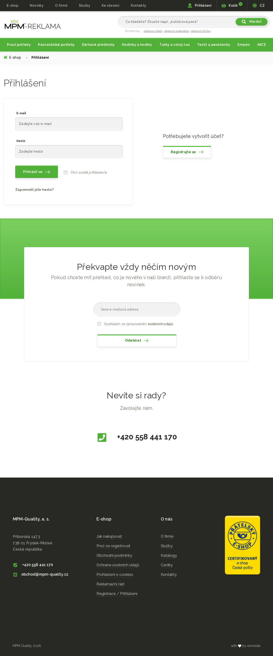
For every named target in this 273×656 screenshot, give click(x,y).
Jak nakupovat (109, 536)
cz (33, 24)
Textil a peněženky (213, 45)
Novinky (37, 5)
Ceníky (167, 565)
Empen (244, 45)
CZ (258, 5)
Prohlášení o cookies (114, 574)
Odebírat (137, 340)
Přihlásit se (36, 172)
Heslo (20, 141)
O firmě (61, 5)
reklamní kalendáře (176, 31)
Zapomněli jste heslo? (34, 190)
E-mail (21, 113)
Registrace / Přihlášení (116, 593)
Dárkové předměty (98, 45)
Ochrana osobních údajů (117, 565)
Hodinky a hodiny (137, 45)
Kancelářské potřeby (56, 45)
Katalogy (169, 555)
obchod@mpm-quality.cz (40, 574)
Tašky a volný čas (174, 45)
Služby (167, 546)
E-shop (12, 5)
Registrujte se (187, 152)
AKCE (261, 45)
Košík (232, 5)
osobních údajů (160, 324)
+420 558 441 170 (136, 437)
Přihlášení (199, 5)
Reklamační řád (110, 584)
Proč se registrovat (113, 546)
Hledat (252, 21)
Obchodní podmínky (114, 555)
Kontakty (138, 5)
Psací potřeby (19, 45)
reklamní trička (200, 31)
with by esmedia (245, 646)
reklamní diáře (153, 31)
